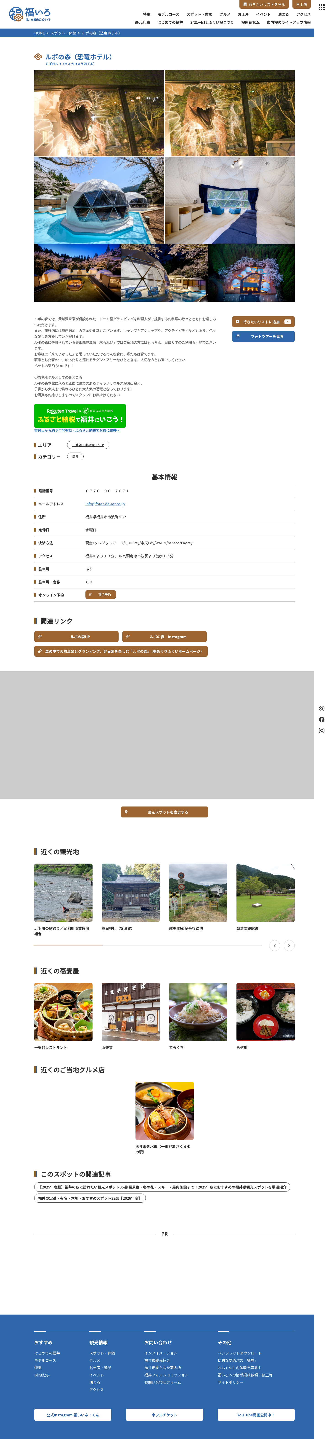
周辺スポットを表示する (168, 812)
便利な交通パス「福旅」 (238, 1360)
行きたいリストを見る (267, 4)
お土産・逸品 (100, 1367)
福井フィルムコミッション (166, 1375)
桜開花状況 (250, 22)
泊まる (283, 14)
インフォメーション (160, 1353)
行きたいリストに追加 (261, 321)
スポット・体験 (199, 14)
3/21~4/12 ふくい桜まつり (212, 22)
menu (321, 7)
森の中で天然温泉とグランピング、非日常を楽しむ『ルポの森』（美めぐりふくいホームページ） (124, 651)
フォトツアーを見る (267, 336)
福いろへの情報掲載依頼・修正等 (245, 1375)
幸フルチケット (164, 1415)
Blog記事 (142, 22)
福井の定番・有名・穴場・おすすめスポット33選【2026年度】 (90, 1198)
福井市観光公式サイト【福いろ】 (29, 14)
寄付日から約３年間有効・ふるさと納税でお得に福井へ (77, 430)
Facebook (321, 719)
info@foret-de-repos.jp (105, 503)
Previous (274, 945)
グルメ (225, 14)
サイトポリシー (230, 1382)
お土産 (243, 14)
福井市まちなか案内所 (162, 1367)
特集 (146, 14)
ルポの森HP (80, 636)
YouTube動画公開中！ (256, 1415)
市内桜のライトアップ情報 (289, 22)
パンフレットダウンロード (240, 1353)
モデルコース (168, 14)
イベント (263, 14)
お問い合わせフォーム (162, 1382)
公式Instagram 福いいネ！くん (73, 1415)
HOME (39, 33)
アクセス (303, 14)
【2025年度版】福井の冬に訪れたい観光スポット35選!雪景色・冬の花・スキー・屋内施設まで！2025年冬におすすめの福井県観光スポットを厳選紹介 (162, 1187)
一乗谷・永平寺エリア (88, 445)
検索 (321, 708)
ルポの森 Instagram (168, 636)
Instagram (321, 730)
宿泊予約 (104, 594)
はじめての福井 (170, 22)
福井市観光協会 (157, 1360)
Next (289, 945)
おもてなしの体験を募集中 (239, 1367)
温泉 (75, 456)
